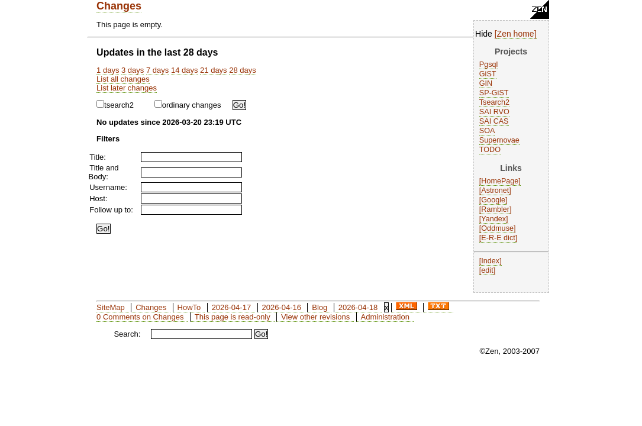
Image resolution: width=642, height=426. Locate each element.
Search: (127, 334)
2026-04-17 (231, 307)
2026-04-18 (358, 307)
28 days (242, 70)
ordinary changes (187, 105)
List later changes (126, 87)
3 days (132, 70)
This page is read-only (232, 316)
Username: (108, 187)
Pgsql (488, 64)
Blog (319, 307)
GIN (485, 83)
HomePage (499, 181)
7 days (157, 70)
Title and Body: (104, 172)
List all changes (123, 79)
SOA (487, 131)
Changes (118, 6)
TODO (490, 150)
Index (490, 261)
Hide (483, 33)
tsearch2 (115, 105)
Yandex (493, 219)
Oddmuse (497, 228)
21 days (213, 70)
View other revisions (315, 316)
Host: (98, 198)
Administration (385, 316)
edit (487, 270)
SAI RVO (494, 112)
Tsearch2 (494, 102)
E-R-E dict (498, 238)
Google (493, 200)
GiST (487, 74)
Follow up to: (111, 209)
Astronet (495, 190)
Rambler (495, 209)
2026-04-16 (281, 307)
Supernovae (499, 140)
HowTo (189, 307)
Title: (97, 157)
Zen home (515, 33)
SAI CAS (494, 121)
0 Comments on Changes (139, 316)
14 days (184, 70)
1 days (107, 70)
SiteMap (110, 307)
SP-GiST (494, 93)
